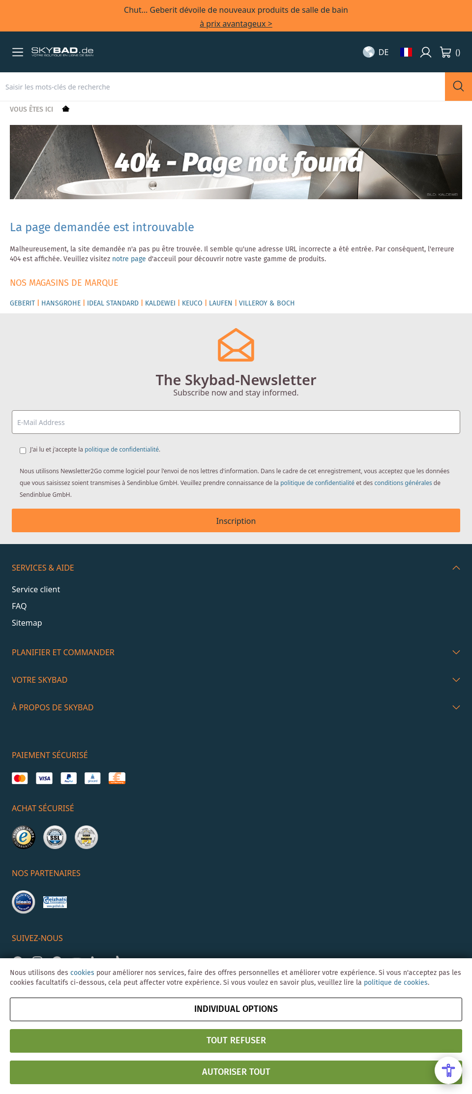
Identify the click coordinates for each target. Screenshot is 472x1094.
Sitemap (27, 622)
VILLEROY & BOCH (267, 303)
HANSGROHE (61, 303)
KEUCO (192, 303)
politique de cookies (396, 982)
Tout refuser (236, 1041)
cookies (82, 973)
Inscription (236, 521)
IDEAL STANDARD (113, 303)
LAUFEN (221, 303)
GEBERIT (22, 303)
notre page (129, 259)
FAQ (19, 606)
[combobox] (222, 86)
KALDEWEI (160, 303)
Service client (36, 589)
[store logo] (62, 52)
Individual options (236, 1009)
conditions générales (403, 483)
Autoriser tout (236, 1072)
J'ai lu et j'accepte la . (95, 449)
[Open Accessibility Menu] (448, 1070)
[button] (18, 52)
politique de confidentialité (122, 449)
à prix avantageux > (236, 24)
